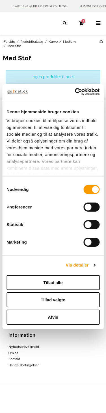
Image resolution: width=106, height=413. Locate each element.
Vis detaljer (77, 265)
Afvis (53, 317)
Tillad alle (52, 282)
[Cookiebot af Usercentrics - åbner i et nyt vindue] (75, 91)
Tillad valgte (53, 299)
